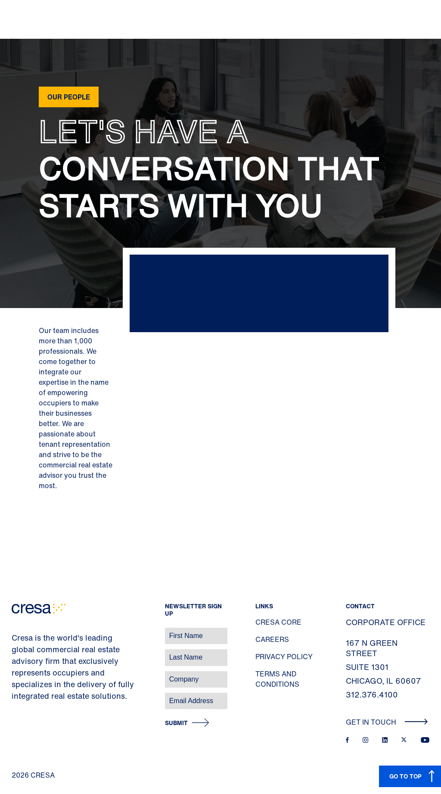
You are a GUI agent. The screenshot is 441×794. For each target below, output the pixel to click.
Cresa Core (278, 622)
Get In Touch (387, 722)
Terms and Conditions (277, 679)
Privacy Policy (284, 656)
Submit (176, 723)
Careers (272, 639)
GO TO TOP (405, 776)
